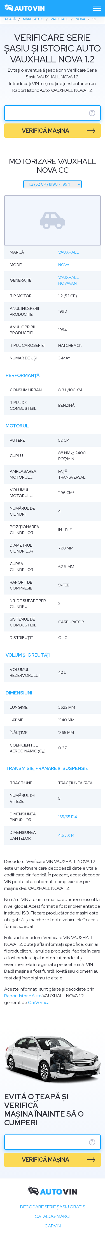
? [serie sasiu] (92, 113)
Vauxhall (68, 252)
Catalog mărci (52, 1216)
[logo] (24, 8)
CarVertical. (39, 1002)
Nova (63, 264)
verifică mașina (45, 130)
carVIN (53, 1226)
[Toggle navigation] (97, 8)
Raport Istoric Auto (23, 996)
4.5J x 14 (66, 835)
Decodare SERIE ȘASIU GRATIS (52, 1207)
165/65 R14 (67, 816)
